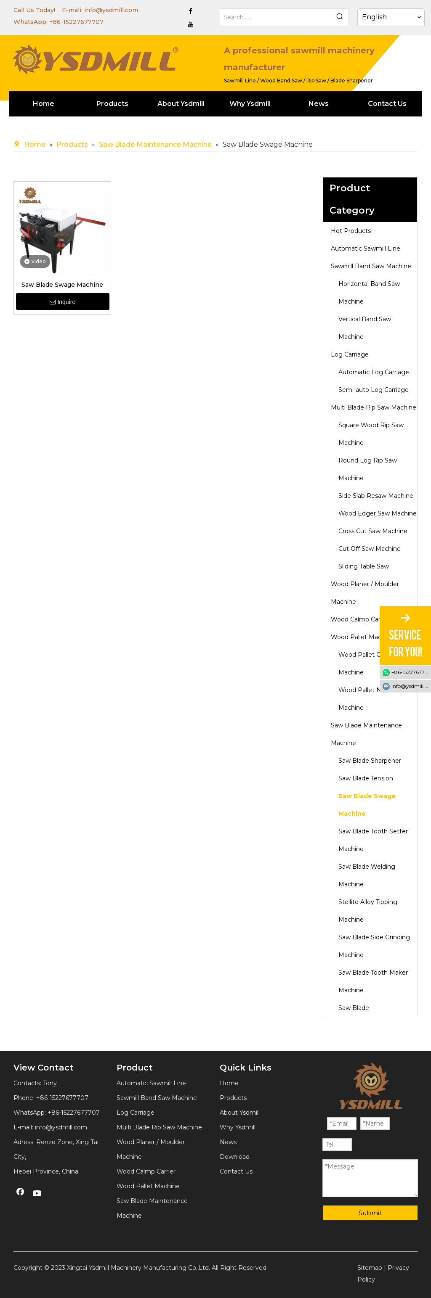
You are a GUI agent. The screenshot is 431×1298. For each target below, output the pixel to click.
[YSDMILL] (95, 58)
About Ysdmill (240, 1112)
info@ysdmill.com (111, 10)
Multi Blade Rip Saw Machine (373, 407)
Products (233, 1098)
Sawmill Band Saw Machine (371, 266)
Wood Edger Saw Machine (377, 513)
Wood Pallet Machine (362, 637)
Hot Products (351, 231)
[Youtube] (190, 24)
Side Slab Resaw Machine (375, 496)
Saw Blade (353, 1008)
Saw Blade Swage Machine (62, 284)
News (228, 1142)
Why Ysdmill (237, 1127)
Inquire (62, 302)
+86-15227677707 (76, 22)
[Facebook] (190, 11)
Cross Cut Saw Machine (372, 531)
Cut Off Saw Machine (369, 549)
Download (235, 1157)
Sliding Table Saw (363, 566)
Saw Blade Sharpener (369, 760)
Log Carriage (350, 354)
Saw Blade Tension (365, 778)
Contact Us (236, 1171)
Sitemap (369, 1268)
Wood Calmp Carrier (360, 619)
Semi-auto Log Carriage (373, 390)
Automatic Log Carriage (373, 372)
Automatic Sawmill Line (365, 248)
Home (229, 1083)
